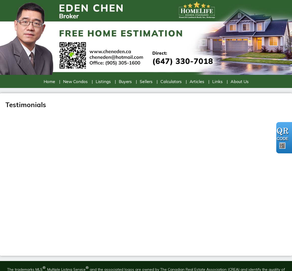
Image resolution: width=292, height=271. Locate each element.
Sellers (146, 81)
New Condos (75, 81)
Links (217, 81)
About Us (240, 81)
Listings (103, 81)
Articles (197, 81)
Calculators (171, 81)
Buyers (125, 81)
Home (49, 81)
